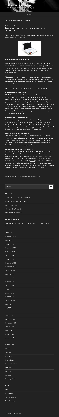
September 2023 (10, 270)
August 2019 (9, 326)
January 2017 (9, 338)
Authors (8, 352)
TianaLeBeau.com (34, 176)
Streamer (8, 375)
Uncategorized (10, 379)
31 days (7, 349)
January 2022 (9, 293)
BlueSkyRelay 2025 (11, 205)
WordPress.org (10, 401)
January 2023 (9, 278)
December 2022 (10, 282)
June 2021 (8, 312)
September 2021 (10, 300)
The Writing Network (18, 5)
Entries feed (9, 393)
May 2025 (8, 240)
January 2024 (9, 259)
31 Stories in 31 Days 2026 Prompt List (17, 198)
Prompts (8, 367)
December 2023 (10, 263)
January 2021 (9, 315)
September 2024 (10, 252)
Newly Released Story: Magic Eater (16, 201)
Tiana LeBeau (24, 35)
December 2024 (10, 248)
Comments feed (10, 397)
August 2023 (9, 274)
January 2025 (9, 244)
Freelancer (8, 356)
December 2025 (10, 236)
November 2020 (10, 323)
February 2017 (10, 334)
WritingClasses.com (25, 129)
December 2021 (10, 296)
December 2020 (10, 319)
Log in (7, 389)
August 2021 (9, 304)
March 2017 (9, 330)
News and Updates (11, 364)
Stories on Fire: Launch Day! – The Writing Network (21, 223)
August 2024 (9, 255)
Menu (29, 14)
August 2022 (9, 285)
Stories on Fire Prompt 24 (13, 209)
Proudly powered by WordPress (13, 413)
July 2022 (8, 289)
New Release (9, 360)
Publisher (8, 371)
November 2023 (10, 266)
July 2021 (8, 308)
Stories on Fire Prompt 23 (13, 212)
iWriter (32, 161)
